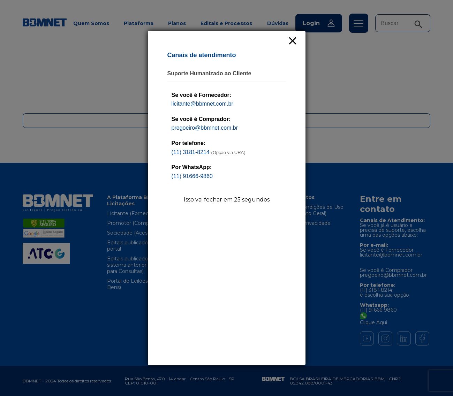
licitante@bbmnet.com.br (202, 104)
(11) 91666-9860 (192, 176)
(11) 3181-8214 (191, 152)
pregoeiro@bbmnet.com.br (205, 128)
